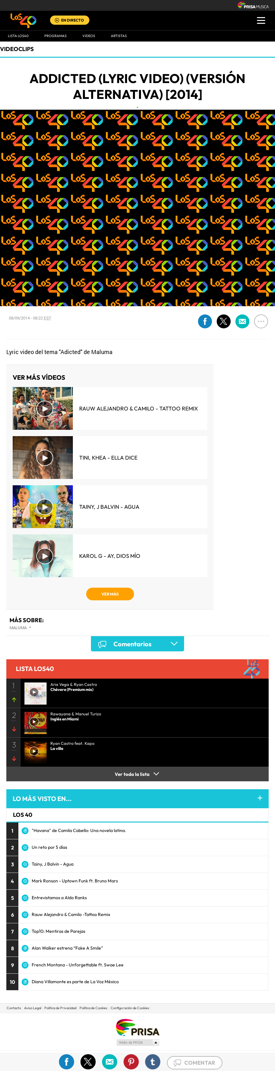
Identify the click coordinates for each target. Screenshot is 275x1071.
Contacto (14, 1008)
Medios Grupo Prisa (137, 1042)
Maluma (18, 627)
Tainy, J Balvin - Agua (109, 506)
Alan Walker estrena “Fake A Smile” (67, 948)
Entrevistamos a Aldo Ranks (59, 897)
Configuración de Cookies (130, 1008)
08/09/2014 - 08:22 (30, 318)
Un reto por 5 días (49, 847)
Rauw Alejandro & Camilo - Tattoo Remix (138, 408)
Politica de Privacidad (60, 1008)
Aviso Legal (32, 1008)
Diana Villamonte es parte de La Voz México (75, 981)
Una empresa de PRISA (137, 1027)
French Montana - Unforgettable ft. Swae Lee (78, 965)
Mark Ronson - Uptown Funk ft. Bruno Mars (75, 881)
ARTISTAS (119, 36)
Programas (55, 36)
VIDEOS (88, 36)
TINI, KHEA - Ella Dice (108, 457)
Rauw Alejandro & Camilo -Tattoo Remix (71, 914)
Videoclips (17, 49)
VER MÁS (110, 594)
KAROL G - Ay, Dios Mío (109, 555)
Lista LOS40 (18, 36)
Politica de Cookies (93, 1008)
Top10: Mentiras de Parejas (58, 931)
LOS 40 (22, 814)
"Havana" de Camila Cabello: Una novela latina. (79, 830)
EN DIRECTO (72, 20)
